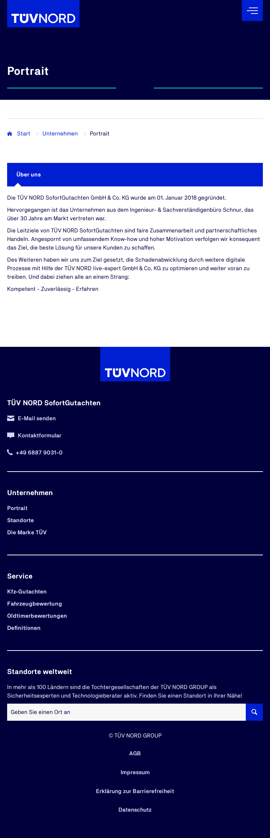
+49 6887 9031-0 (39, 453)
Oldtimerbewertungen (37, 616)
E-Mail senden (37, 418)
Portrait (17, 508)
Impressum (135, 772)
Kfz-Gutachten (27, 592)
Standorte (20, 520)
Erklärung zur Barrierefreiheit (135, 791)
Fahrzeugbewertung (34, 604)
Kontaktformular (39, 435)
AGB (135, 753)
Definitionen (24, 628)
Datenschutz (135, 810)
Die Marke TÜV (27, 532)
